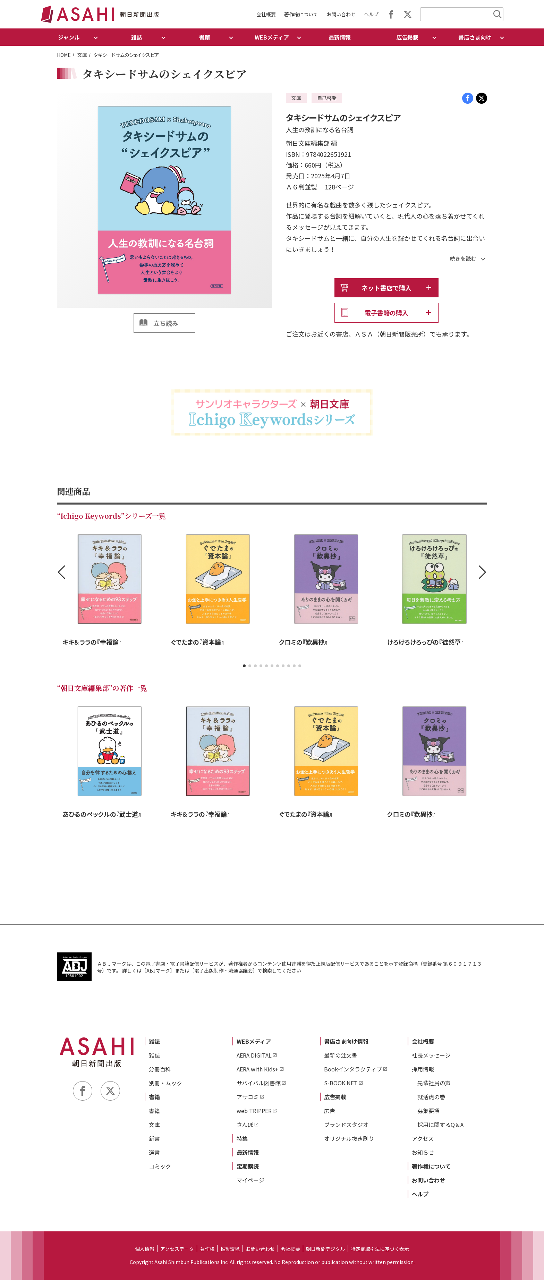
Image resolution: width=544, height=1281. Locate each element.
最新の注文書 (340, 1055)
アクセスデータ (177, 1249)
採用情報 (423, 1069)
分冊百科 (160, 1069)
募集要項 (428, 1111)
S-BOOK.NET (341, 1083)
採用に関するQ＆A (440, 1125)
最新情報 (340, 37)
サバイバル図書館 (259, 1083)
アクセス (423, 1139)
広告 (329, 1111)
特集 (242, 1139)
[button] (244, 666)
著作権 (207, 1249)
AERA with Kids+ (258, 1069)
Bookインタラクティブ (353, 1069)
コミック (160, 1166)
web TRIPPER (254, 1111)
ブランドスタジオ (346, 1125)
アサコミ (248, 1097)
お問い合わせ (341, 14)
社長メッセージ (431, 1055)
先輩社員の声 (434, 1083)
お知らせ (423, 1152)
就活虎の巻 (431, 1097)
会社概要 (266, 14)
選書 (154, 1152)
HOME (64, 54)
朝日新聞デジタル (325, 1249)
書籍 (154, 1097)
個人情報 (144, 1249)
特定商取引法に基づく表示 (380, 1249)
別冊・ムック (165, 1083)
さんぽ (245, 1125)
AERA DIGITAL (254, 1055)
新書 (154, 1139)
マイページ (250, 1180)
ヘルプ (371, 14)
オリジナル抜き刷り (349, 1139)
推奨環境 (230, 1249)
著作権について (301, 14)
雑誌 (154, 1041)
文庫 (82, 54)
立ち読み (165, 323)
